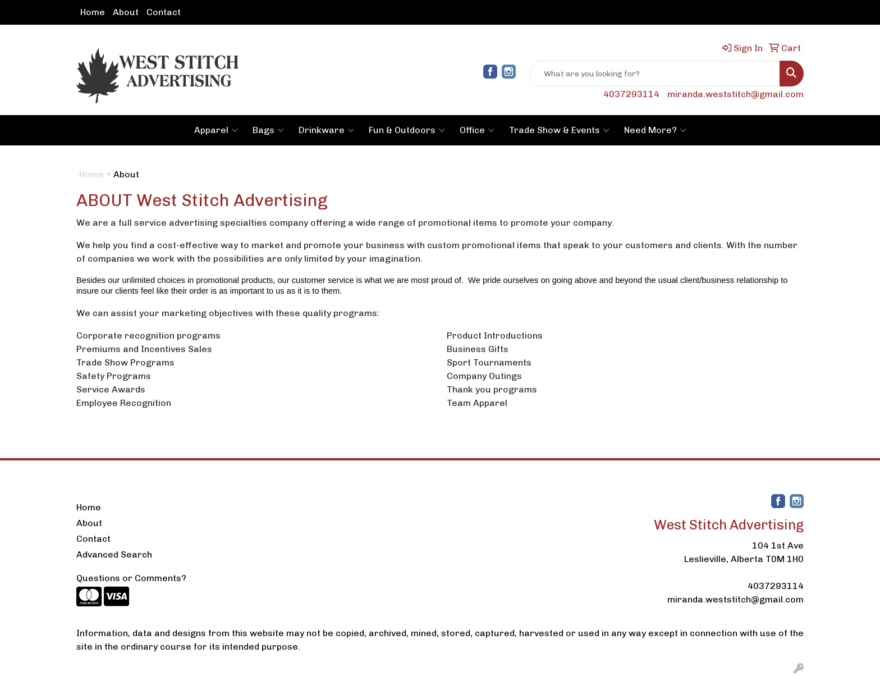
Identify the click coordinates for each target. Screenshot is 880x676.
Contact (163, 12)
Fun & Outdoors (407, 130)
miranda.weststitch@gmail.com (735, 94)
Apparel (216, 130)
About (126, 12)
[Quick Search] (654, 73)
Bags (268, 130)
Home (92, 12)
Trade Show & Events (559, 130)
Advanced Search (114, 554)
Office (477, 130)
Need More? (655, 130)
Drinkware (326, 130)
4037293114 (631, 94)
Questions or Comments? (131, 578)
